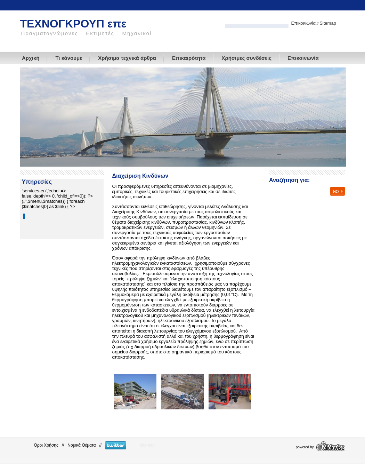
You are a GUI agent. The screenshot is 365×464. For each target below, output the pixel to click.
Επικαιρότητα (188, 58)
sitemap (147, 445)
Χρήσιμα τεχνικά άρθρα (127, 58)
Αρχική (30, 58)
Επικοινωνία (303, 23)
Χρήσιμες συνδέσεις (246, 58)
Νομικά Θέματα (81, 445)
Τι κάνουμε (68, 58)
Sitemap (327, 23)
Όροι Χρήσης (46, 445)
